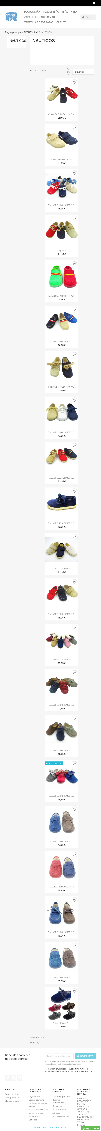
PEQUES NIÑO (51, 11)
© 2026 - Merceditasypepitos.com (50, 1127)
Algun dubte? (90, 1128)
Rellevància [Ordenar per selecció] (83, 71)
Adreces (56, 1113)
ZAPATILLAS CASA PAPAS (38, 22)
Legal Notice (34, 1096)
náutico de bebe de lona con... (62, 114)
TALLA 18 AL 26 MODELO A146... (61, 886)
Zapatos (62, 250)
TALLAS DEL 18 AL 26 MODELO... (61, 205)
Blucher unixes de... (62, 1023)
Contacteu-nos (36, 1113)
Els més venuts (12, 1101)
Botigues (33, 1119)
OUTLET (61, 22)
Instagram (19, 1078)
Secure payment (36, 1100)
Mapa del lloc (34, 1116)
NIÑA (65, 11)
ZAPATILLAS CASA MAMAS (39, 17)
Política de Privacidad (38, 1109)
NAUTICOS (18, 40)
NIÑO (74, 11)
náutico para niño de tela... (62, 159)
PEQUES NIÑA (32, 11)
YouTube (13, 1078)
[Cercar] (88, 17)
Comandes (57, 1106)
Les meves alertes (60, 1116)
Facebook (8, 1078)
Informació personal (61, 1096)
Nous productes (12, 1097)
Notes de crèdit (59, 1109)
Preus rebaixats (12, 1094)
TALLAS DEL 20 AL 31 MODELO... (61, 478)
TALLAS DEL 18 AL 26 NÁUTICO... (62, 387)
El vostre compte (58, 1090)
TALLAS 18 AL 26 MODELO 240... (62, 296)
